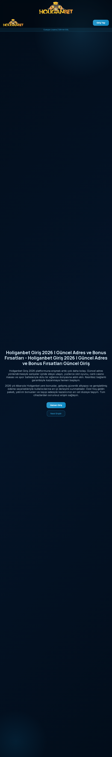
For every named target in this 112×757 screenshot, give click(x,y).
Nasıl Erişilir (56, 413)
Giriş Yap (101, 22)
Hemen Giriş (56, 405)
